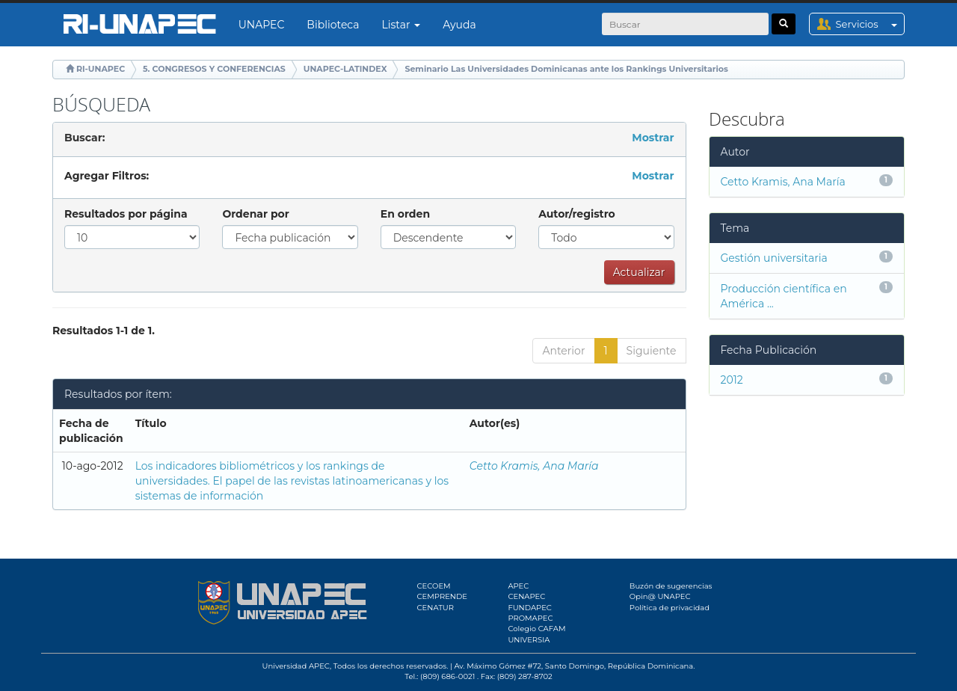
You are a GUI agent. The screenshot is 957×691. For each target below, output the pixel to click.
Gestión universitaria (774, 258)
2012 (732, 380)
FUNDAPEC (530, 607)
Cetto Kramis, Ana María (534, 466)
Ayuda (459, 24)
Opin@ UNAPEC (660, 596)
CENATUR (435, 607)
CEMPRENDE (442, 596)
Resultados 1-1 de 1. (103, 330)
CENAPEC (526, 596)
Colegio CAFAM (536, 628)
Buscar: (84, 137)
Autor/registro (576, 214)
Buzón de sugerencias (671, 586)
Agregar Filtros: (106, 175)
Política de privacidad (670, 607)
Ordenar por (255, 214)
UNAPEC (262, 24)
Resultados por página (126, 214)
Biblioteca (333, 24)
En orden (405, 214)
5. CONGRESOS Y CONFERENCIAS (214, 69)
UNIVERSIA (529, 640)
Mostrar (653, 137)
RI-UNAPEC (100, 69)
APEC (518, 586)
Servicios (870, 23)
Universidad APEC (296, 666)
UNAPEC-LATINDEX (345, 69)
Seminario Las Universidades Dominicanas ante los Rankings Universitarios (565, 69)
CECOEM (434, 586)
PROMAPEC (530, 618)
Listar (401, 24)
